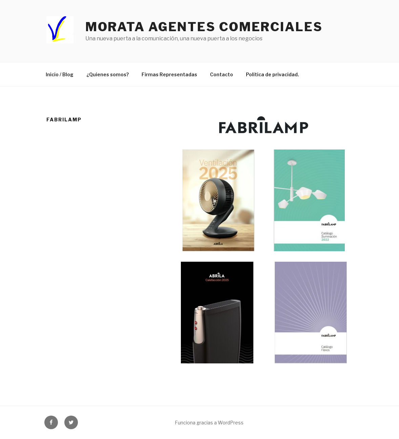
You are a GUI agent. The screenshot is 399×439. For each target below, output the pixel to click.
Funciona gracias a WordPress (209, 422)
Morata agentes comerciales (204, 26)
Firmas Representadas (169, 74)
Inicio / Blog (60, 74)
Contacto (221, 74)
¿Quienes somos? (107, 74)
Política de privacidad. (272, 74)
